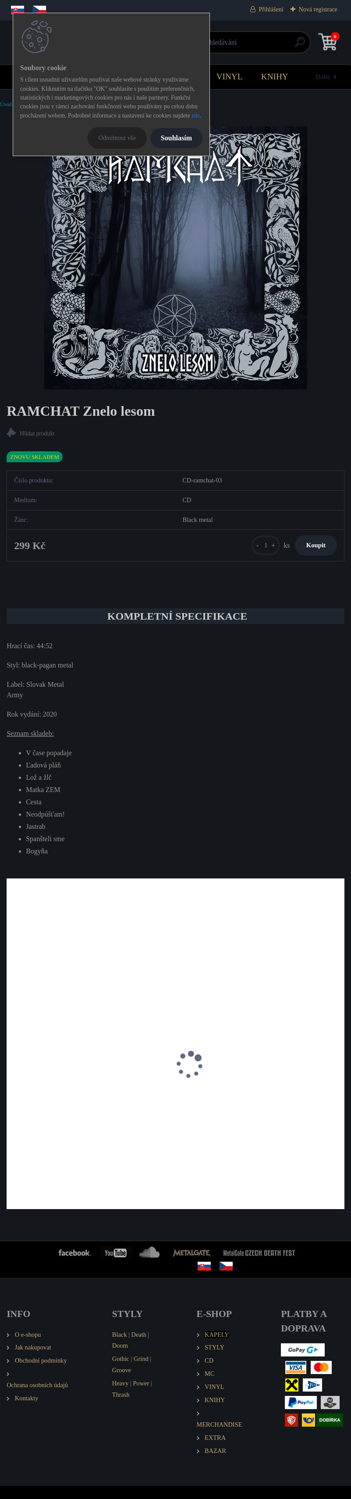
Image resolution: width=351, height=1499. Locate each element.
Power (141, 1396)
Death (138, 1347)
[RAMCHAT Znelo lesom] (175, 257)
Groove (121, 1383)
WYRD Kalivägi (207, 1115)
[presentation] (13, 1089)
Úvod (6, 104)
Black (119, 1347)
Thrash (121, 1407)
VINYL (229, 76)
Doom (120, 1358)
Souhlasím (176, 138)
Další (323, 76)
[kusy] (249, 551)
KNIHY (274, 76)
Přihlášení (271, 9)
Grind (141, 1371)
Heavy (120, 1396)
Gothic (120, 1371)
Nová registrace (318, 9)
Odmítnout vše (117, 137)
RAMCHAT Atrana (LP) (46, 1115)
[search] (280, 45)
